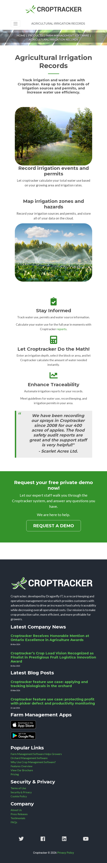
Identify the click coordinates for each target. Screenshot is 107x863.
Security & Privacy (21, 792)
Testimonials (18, 818)
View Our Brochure (22, 770)
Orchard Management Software (29, 758)
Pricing (15, 774)
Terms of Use (18, 788)
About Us (16, 810)
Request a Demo (53, 525)
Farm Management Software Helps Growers (36, 753)
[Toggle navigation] (15, 23)
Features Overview (21, 766)
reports (62, 329)
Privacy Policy (65, 852)
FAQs (14, 822)
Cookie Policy (19, 796)
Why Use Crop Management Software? (33, 762)
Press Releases (19, 814)
